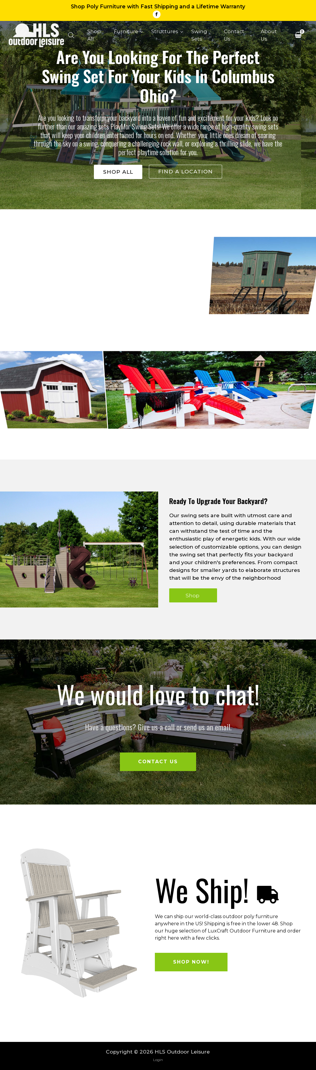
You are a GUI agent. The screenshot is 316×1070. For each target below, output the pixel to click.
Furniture (126, 31)
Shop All (94, 35)
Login (158, 1059)
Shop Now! (191, 962)
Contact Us (234, 35)
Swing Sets (199, 35)
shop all (118, 172)
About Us (269, 35)
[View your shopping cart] (298, 35)
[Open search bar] (71, 35)
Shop (193, 595)
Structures (164, 31)
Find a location (185, 171)
